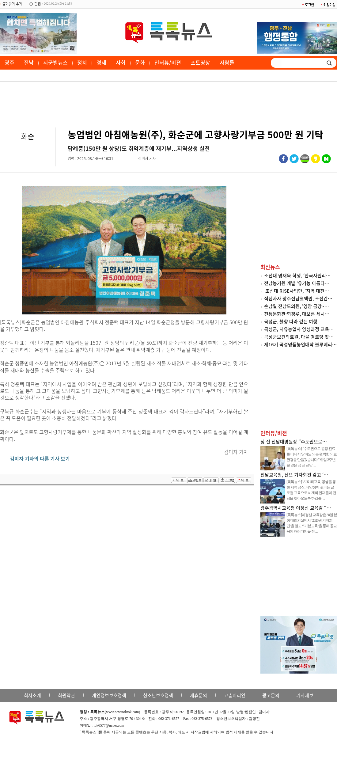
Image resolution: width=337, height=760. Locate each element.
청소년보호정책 (158, 695)
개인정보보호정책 (109, 695)
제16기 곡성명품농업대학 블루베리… (300, 344)
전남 (29, 62)
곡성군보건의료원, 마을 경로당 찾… (299, 336)
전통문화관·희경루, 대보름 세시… (296, 313)
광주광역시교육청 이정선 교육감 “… (295, 507)
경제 (101, 62)
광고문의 (270, 695)
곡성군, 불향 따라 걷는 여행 (290, 321)
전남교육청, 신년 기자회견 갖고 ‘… (294, 474)
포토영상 (200, 62)
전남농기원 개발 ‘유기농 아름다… (296, 283)
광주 (9, 62)
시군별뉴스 (55, 62)
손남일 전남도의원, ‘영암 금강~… (296, 306)
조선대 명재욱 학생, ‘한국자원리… (297, 275)
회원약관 (66, 695)
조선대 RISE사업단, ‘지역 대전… (296, 290)
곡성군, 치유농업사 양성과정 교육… (299, 329)
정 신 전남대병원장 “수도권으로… (293, 441)
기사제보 (304, 695)
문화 (140, 62)
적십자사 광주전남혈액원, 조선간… (298, 298)
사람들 (227, 62)
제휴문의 (198, 695)
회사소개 (32, 695)
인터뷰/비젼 (167, 62)
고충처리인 (234, 695)
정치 (82, 62)
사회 (121, 62)
